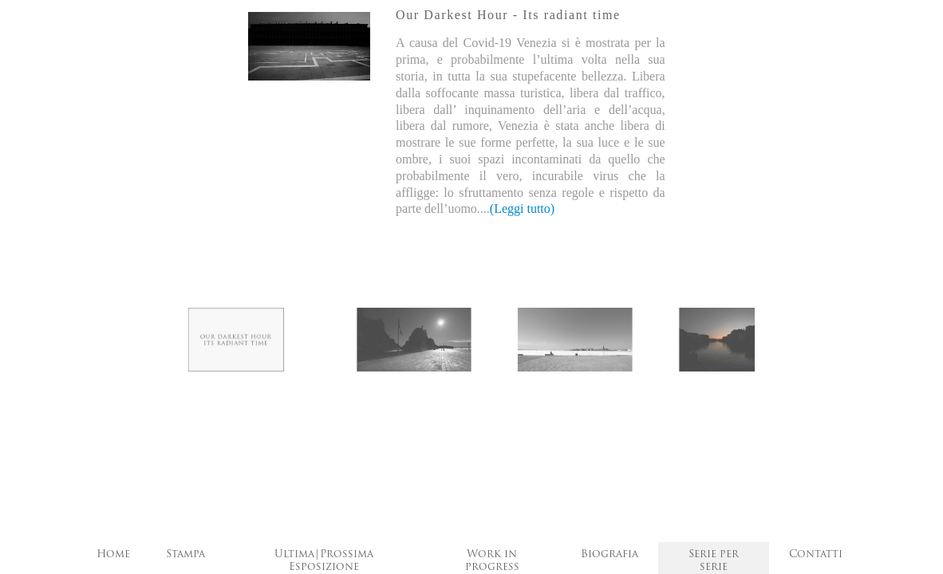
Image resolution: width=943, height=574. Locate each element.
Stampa (185, 554)
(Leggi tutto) (522, 208)
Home (113, 554)
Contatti (815, 554)
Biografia (609, 554)
